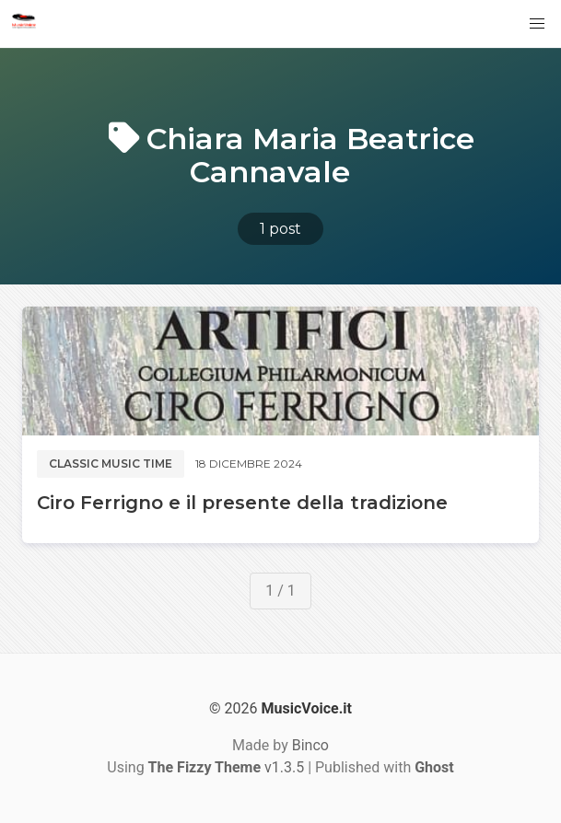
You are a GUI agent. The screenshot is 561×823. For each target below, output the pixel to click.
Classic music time (110, 463)
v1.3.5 (226, 767)
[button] (537, 24)
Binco (310, 745)
